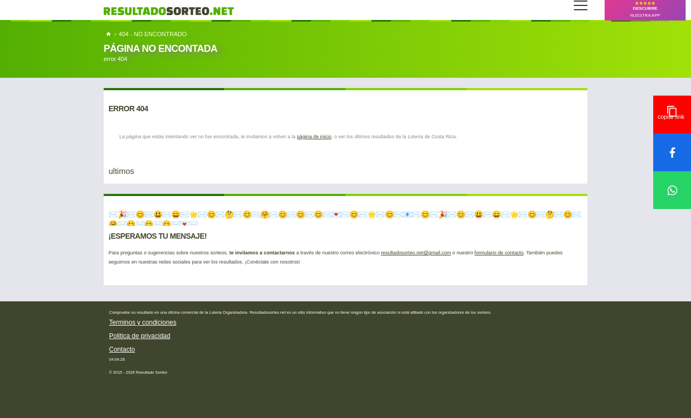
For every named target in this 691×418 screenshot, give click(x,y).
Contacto (122, 349)
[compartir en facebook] (672, 152)
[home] (109, 34)
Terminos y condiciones (143, 322)
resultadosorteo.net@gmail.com (416, 252)
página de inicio (314, 136)
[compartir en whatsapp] (672, 190)
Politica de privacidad (139, 336)
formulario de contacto (499, 252)
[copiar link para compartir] (672, 114)
